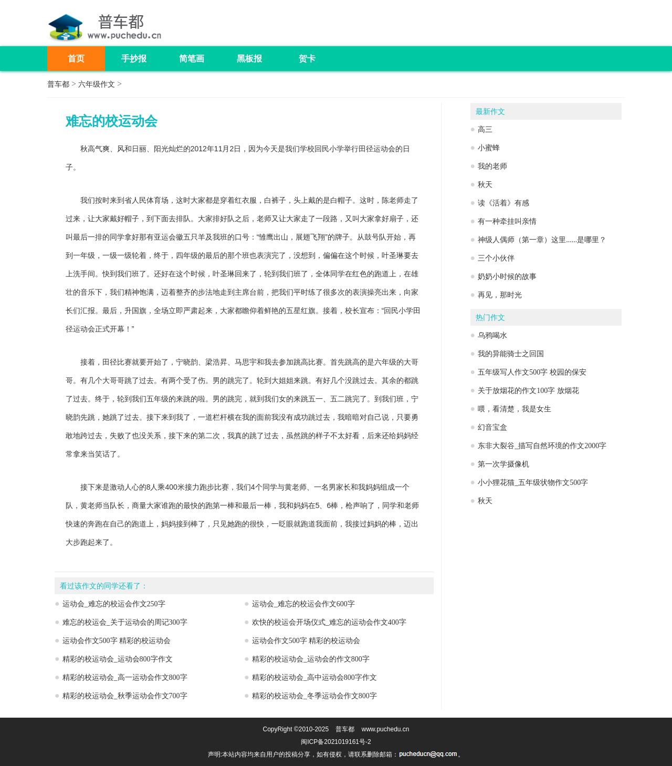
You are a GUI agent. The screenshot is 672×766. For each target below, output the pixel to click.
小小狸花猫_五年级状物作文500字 (533, 482)
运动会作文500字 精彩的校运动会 (116, 641)
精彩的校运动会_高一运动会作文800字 (124, 677)
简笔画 (191, 58)
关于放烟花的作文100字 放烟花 (528, 391)
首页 (76, 58)
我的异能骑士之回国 (511, 354)
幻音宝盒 (492, 427)
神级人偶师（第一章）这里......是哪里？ (542, 240)
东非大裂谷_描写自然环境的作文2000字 (542, 446)
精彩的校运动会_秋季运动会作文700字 (124, 696)
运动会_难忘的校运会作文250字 (113, 604)
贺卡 (307, 58)
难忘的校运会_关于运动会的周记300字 (124, 622)
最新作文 (490, 112)
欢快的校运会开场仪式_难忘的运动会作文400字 (329, 622)
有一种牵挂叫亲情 (507, 221)
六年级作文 (96, 84)
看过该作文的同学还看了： (104, 586)
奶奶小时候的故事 (507, 277)
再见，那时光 (500, 295)
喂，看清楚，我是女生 (514, 409)
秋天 (485, 185)
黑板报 (249, 58)
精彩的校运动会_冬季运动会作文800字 (314, 696)
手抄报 (133, 58)
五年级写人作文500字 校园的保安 (532, 372)
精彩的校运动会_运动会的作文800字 (311, 659)
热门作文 (490, 318)
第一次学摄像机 (503, 464)
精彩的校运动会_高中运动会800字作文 (314, 677)
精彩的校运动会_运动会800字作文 (117, 659)
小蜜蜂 (489, 148)
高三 (485, 129)
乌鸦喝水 (492, 335)
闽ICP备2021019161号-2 (336, 742)
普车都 (58, 84)
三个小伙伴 (496, 258)
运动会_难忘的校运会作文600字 (303, 604)
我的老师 (492, 166)
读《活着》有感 (503, 203)
